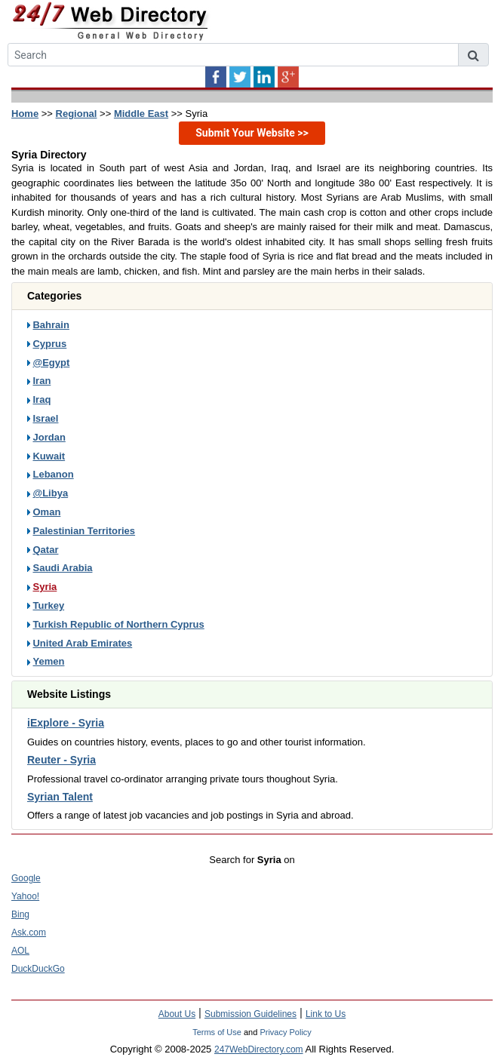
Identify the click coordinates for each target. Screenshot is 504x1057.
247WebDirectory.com (258, 1049)
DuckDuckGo (38, 968)
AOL (20, 950)
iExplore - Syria (65, 723)
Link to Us (326, 1014)
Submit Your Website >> (252, 133)
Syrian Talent (60, 797)
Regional (76, 113)
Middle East (141, 113)
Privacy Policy (285, 1032)
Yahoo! (25, 896)
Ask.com (28, 932)
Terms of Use (216, 1032)
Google (26, 878)
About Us (176, 1014)
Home (24, 113)
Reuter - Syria (61, 760)
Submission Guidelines (250, 1014)
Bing (20, 914)
